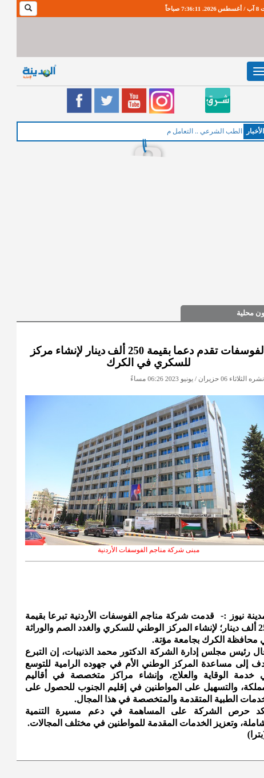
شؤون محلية (239, 313)
